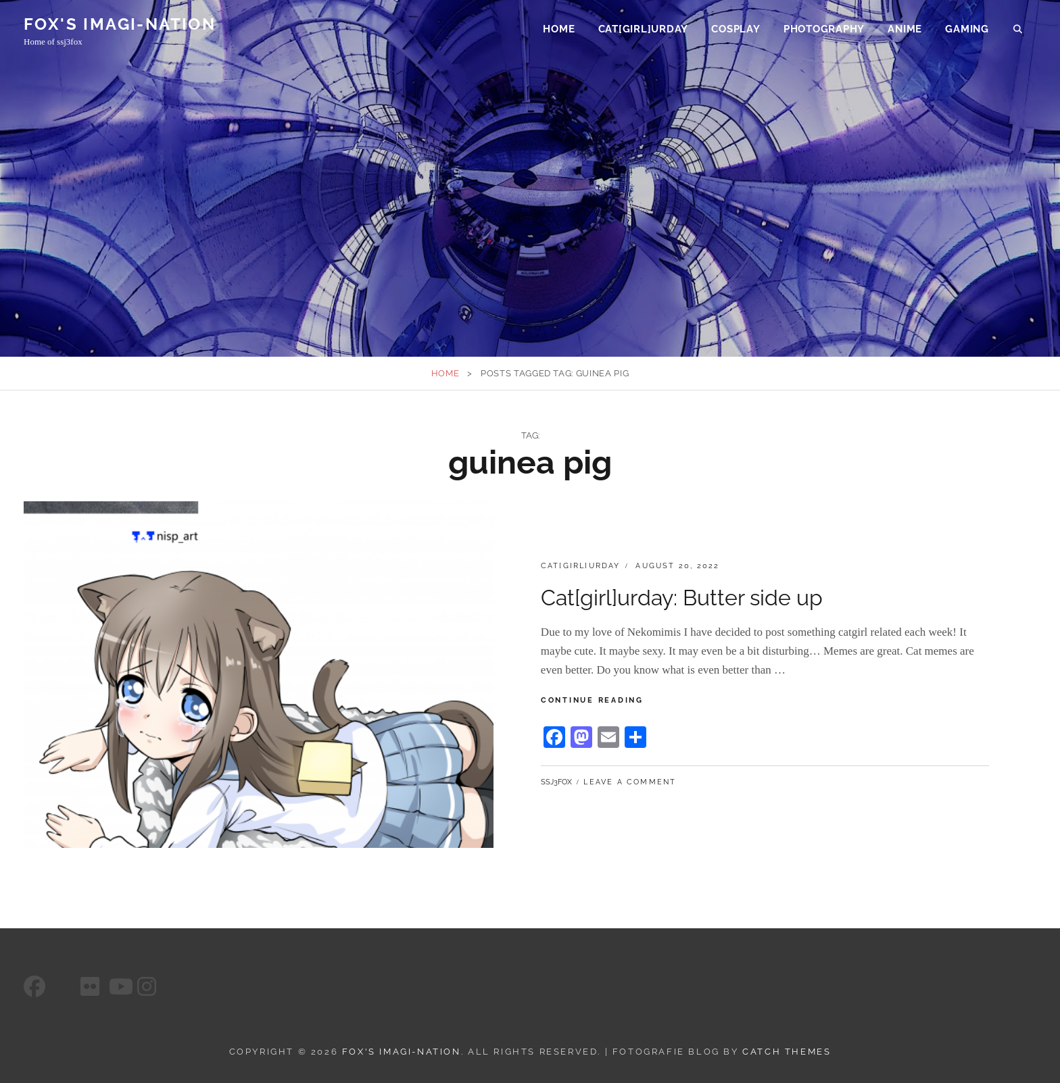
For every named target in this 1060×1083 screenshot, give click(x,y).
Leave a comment (629, 782)
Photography (824, 31)
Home (559, 31)
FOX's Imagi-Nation (120, 26)
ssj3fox (556, 782)
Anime (905, 31)
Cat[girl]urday (643, 31)
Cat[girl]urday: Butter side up (682, 597)
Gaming (967, 31)
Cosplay (735, 31)
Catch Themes (786, 1052)
